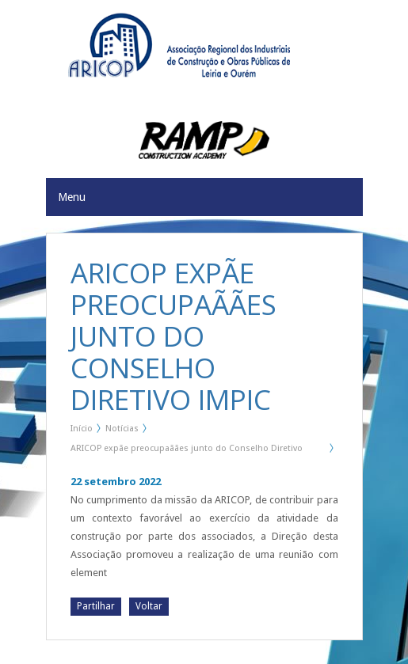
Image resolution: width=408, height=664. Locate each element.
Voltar (148, 606)
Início (82, 428)
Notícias (122, 428)
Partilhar (96, 606)
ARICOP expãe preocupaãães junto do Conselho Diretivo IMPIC (187, 451)
